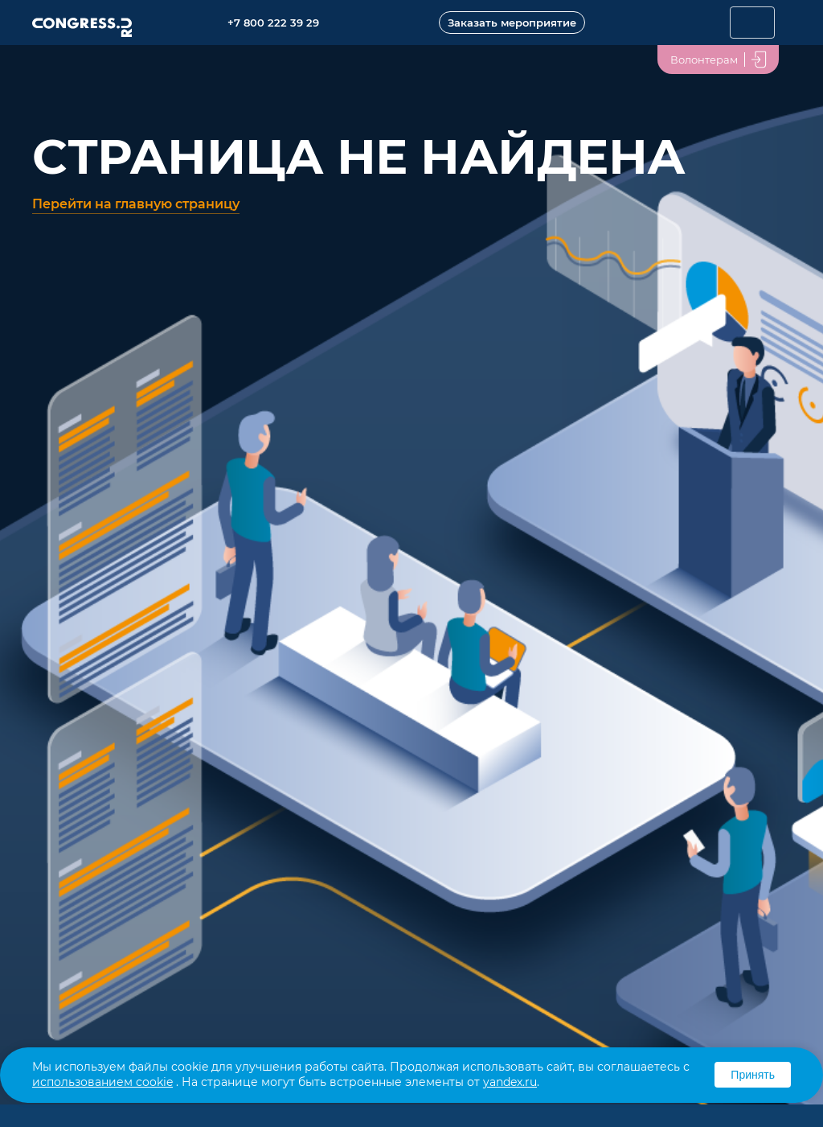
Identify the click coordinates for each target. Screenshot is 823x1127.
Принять (753, 1074)
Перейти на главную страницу (136, 204)
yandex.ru (510, 1082)
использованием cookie (102, 1082)
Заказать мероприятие (512, 22)
